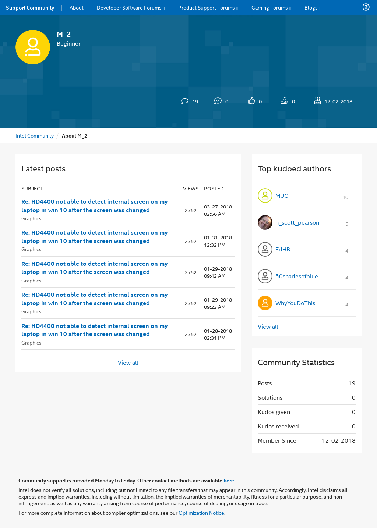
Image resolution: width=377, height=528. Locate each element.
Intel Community (34, 135)
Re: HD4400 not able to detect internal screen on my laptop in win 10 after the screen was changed (94, 205)
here (228, 480)
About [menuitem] (77, 7)
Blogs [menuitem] (311, 7)
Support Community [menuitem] (30, 7)
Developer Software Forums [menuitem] (129, 7)
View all (128, 362)
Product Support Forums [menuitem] (206, 7)
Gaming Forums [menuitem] (269, 7)
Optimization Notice (201, 512)
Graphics (31, 218)
